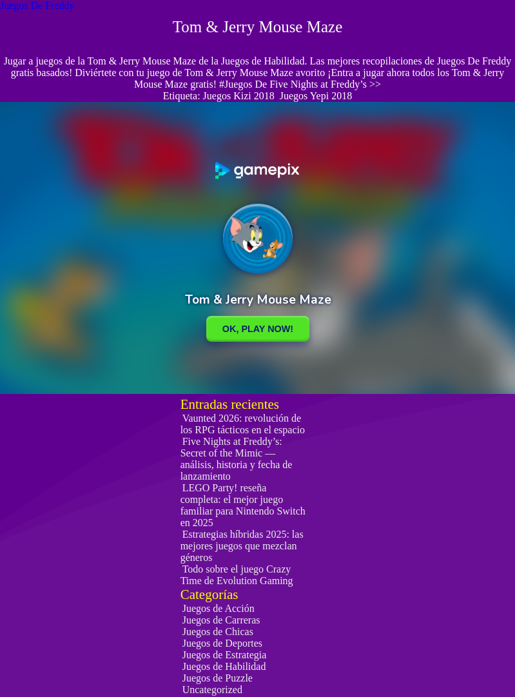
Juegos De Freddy (37, 5)
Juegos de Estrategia (224, 654)
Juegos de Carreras (221, 619)
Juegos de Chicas (217, 631)
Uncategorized (212, 689)
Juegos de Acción (218, 608)
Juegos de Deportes (222, 643)
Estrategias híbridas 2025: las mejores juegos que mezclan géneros (242, 546)
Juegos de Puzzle (217, 677)
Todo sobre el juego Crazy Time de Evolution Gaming (236, 575)
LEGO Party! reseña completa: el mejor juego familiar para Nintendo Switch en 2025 (243, 505)
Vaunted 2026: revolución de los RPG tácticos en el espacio (242, 424)
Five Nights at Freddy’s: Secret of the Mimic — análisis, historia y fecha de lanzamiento (236, 459)
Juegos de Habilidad (224, 666)
